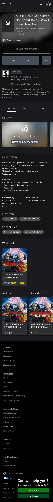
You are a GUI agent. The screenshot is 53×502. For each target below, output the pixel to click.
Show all (35, 292)
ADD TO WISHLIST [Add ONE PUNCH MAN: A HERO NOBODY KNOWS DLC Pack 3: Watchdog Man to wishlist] (21, 60)
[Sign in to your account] (48, 3)
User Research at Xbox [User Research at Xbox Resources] (11, 400)
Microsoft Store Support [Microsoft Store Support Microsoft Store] (11, 417)
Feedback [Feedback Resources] (6, 387)
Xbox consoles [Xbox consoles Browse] (8, 351)
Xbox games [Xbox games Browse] (7, 356)
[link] (14, 267)
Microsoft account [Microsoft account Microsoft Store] (9, 413)
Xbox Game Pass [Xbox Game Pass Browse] (9, 360)
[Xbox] (7, 10)
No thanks (33, 496)
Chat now (33, 490)
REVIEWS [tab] (26, 108)
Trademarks (7, 493)
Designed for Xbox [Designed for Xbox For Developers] (9, 465)
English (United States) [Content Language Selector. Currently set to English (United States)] (15, 473)
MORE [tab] (41, 108)
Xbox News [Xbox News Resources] (7, 378)
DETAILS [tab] (11, 108)
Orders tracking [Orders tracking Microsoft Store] (8, 426)
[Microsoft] (26, 2)
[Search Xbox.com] (9, 3)
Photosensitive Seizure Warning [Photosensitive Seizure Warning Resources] (14, 396)
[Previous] (42, 118)
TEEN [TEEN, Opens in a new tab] (16, 72)
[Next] (48, 118)
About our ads (8, 497)
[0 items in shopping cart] (41, 3)
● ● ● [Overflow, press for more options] (46, 60)
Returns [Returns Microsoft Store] (6, 422)
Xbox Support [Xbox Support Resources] (7, 382)
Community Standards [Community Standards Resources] (11, 391)
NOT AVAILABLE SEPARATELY (26, 49)
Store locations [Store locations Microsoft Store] (8, 431)
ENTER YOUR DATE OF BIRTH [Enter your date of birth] (25, 142)
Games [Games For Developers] (5, 461)
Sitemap (6, 488)
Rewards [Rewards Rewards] (6, 444)
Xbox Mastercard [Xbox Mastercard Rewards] (9, 448)
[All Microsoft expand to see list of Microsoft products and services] (3, 3)
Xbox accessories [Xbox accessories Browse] (9, 365)
